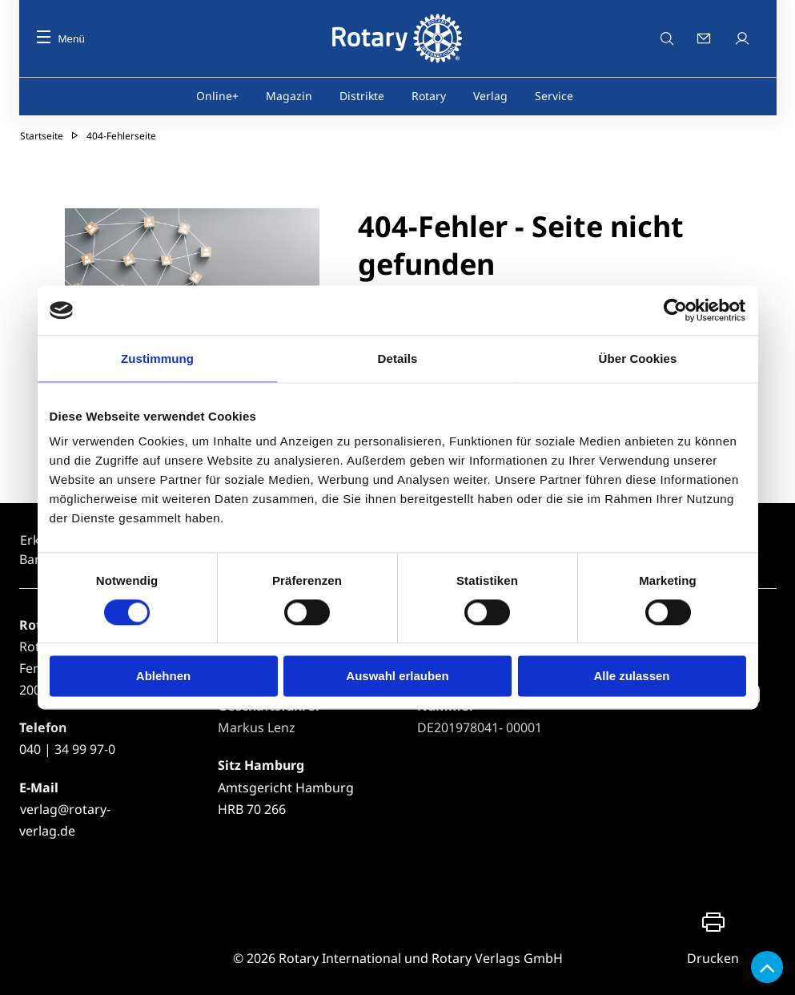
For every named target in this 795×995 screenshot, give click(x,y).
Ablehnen (163, 676)
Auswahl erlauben (397, 676)
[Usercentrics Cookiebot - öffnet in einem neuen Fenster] (676, 310)
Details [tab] (398, 358)
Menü (61, 38)
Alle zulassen (631, 676)
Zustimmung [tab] (157, 358)
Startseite (41, 136)
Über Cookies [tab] (638, 358)
